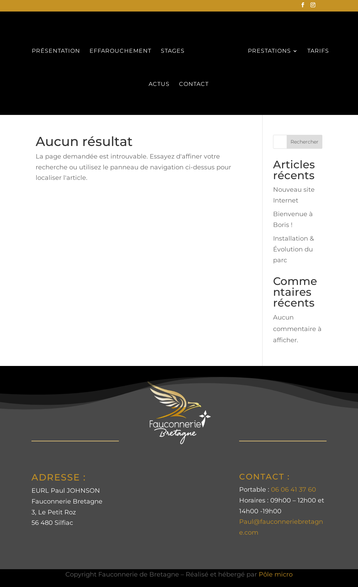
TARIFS (318, 51)
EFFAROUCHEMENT (120, 51)
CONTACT (194, 84)
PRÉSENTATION (56, 51)
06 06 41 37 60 (293, 489)
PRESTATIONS (269, 51)
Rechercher (304, 142)
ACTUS (159, 84)
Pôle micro (276, 574)
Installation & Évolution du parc (293, 249)
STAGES (173, 51)
